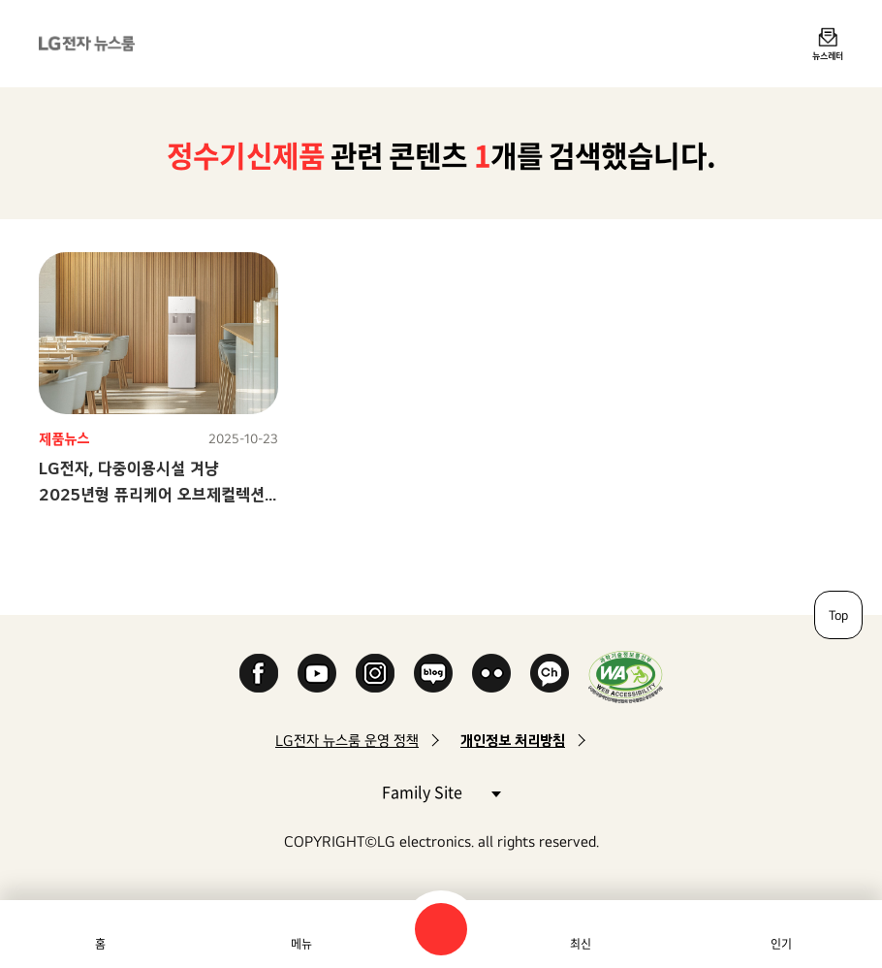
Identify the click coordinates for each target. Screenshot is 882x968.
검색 (441, 929)
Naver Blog (433, 673)
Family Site (441, 791)
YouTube (317, 673)
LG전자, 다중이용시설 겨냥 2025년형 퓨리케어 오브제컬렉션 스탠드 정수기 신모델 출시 (152, 494)
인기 (781, 943)
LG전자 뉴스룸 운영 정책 (347, 740)
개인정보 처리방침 (512, 740)
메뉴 (301, 943)
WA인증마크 (625, 676)
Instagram (375, 673)
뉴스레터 (827, 55)
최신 (580, 943)
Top (838, 615)
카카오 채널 (549, 673)
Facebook (258, 673)
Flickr (491, 673)
